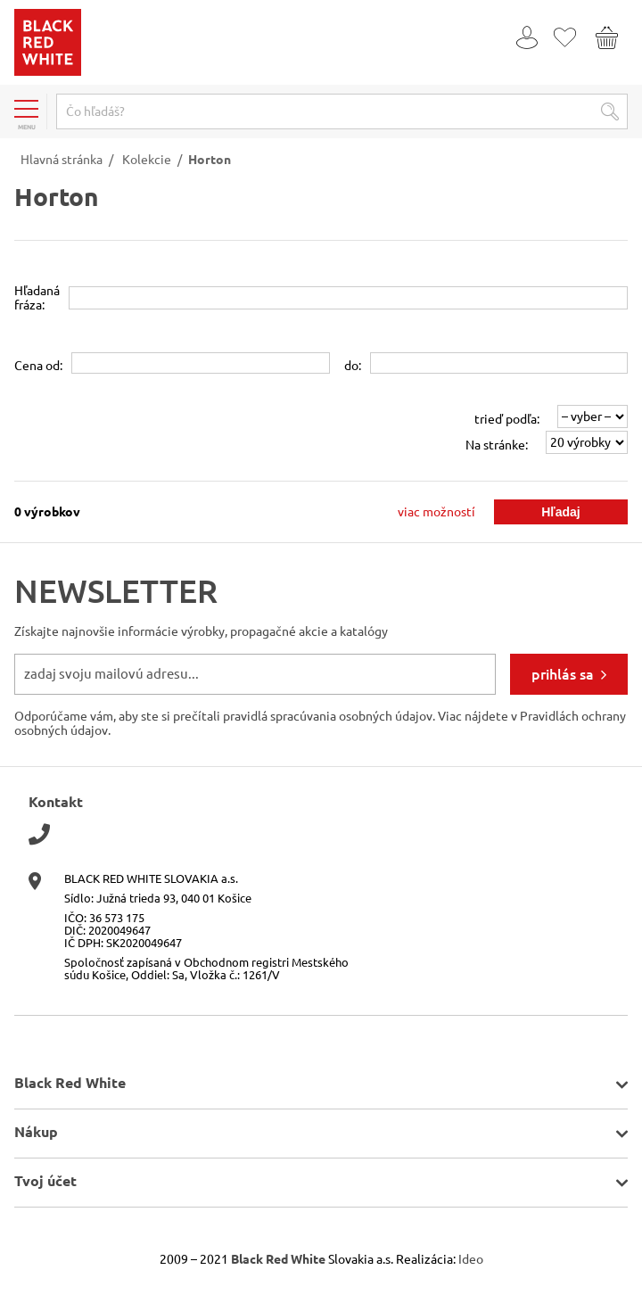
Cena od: (38, 366)
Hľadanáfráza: (37, 298)
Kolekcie (146, 160)
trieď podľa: (506, 419)
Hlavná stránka (62, 160)
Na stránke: (496, 445)
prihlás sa (562, 674)
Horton (209, 160)
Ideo (470, 1259)
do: (352, 366)
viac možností (436, 512)
